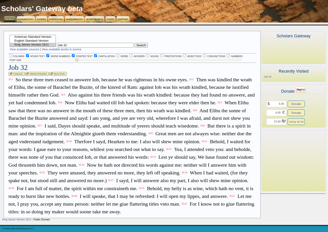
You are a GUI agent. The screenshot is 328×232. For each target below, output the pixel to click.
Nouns (152, 56)
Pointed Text (82, 56)
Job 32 (268, 76)
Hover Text (35, 56)
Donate (296, 104)
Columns (16, 56)
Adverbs (137, 56)
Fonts (110, 19)
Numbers (235, 56)
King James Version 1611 (33, 45)
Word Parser (74, 19)
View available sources (24, 49)
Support (123, 19)
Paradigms (56, 19)
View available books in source (61, 49)
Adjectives (192, 56)
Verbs (122, 56)
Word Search (94, 19)
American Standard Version (33, 37)
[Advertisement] (286, 160)
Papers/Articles (57, 74)
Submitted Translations (36, 74)
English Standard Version (33, 41)
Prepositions (171, 56)
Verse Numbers (57, 56)
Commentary (26, 19)
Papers (41, 19)
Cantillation (104, 56)
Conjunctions (214, 56)
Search (9, 19)
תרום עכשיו (296, 121)
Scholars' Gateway (33, 9)
